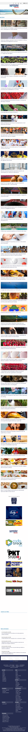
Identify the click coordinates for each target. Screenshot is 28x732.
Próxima (14, 501)
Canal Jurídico (18, 703)
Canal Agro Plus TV (5, 720)
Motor (17, 681)
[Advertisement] (14, 603)
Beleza (17, 674)
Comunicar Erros (7, 666)
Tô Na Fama (18, 694)
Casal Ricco (18, 695)
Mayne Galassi (18, 697)
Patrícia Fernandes (19, 699)
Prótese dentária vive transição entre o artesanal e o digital (13, 638)
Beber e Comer (18, 675)
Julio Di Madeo (18, 696)
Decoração (4, 680)
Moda (17, 673)
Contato (13, 666)
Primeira (14, 498)
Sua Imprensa (18, 706)
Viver (16, 670)
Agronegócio (4, 703)
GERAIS (17, 710)
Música (3, 673)
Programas (4, 713)
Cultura (3, 670)
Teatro (3, 671)
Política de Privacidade (14, 667)
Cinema (3, 674)
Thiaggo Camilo (18, 692)
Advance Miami (18, 709)
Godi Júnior (4, 691)
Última (14, 503)
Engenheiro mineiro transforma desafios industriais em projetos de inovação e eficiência (13, 643)
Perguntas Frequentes (19, 666)
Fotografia (4, 678)
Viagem (3, 675)
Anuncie (17, 665)
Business (3, 702)
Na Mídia (17, 685)
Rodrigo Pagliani (18, 690)
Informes (17, 702)
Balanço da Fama (5, 721)
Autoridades (18, 684)
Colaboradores (18, 688)
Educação (4, 677)
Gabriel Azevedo (18, 700)
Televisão (17, 682)
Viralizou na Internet (19, 686)
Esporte (17, 677)
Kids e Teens (18, 705)
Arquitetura (4, 679)
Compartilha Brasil (5, 716)
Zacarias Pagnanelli (5, 690)
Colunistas (4, 688)
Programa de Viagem (6, 717)
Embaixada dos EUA (19, 707)
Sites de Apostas (18, 711)
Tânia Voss (17, 691)
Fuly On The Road (5, 718)
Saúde (17, 671)
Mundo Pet (17, 678)
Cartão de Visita (5, 714)
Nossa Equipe (12, 665)
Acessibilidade (22, 665)
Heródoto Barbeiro (5, 692)
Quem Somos (6, 665)
